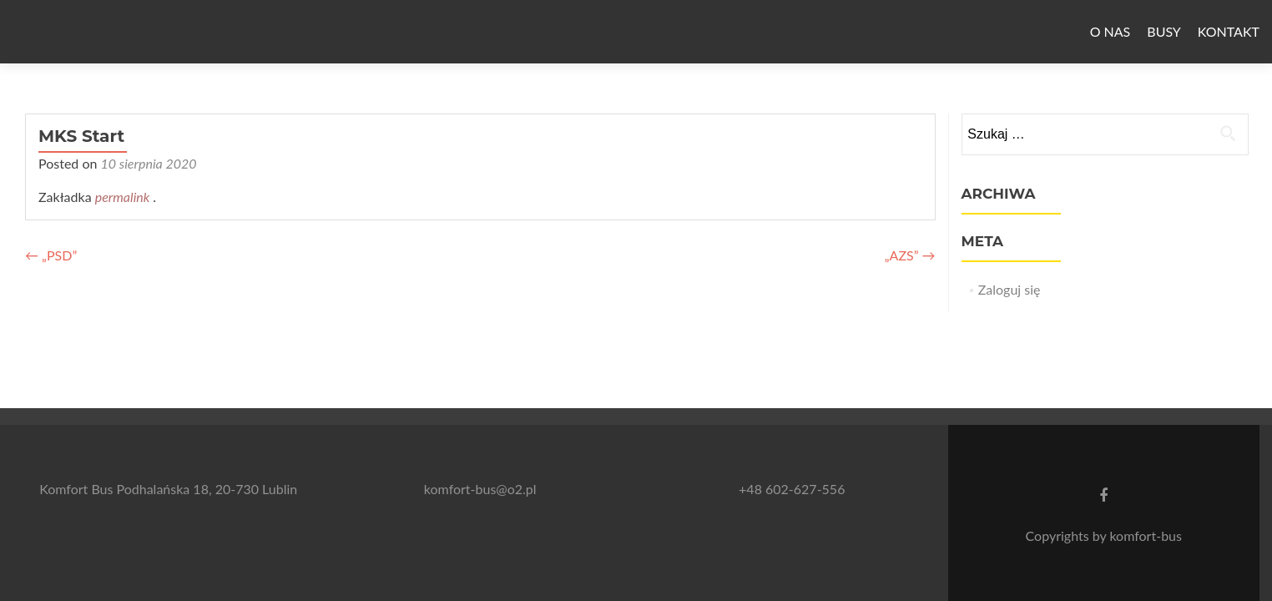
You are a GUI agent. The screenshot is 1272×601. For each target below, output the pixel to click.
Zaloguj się (1009, 289)
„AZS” (910, 255)
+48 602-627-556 (792, 489)
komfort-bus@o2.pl (480, 489)
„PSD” (51, 255)
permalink (124, 197)
